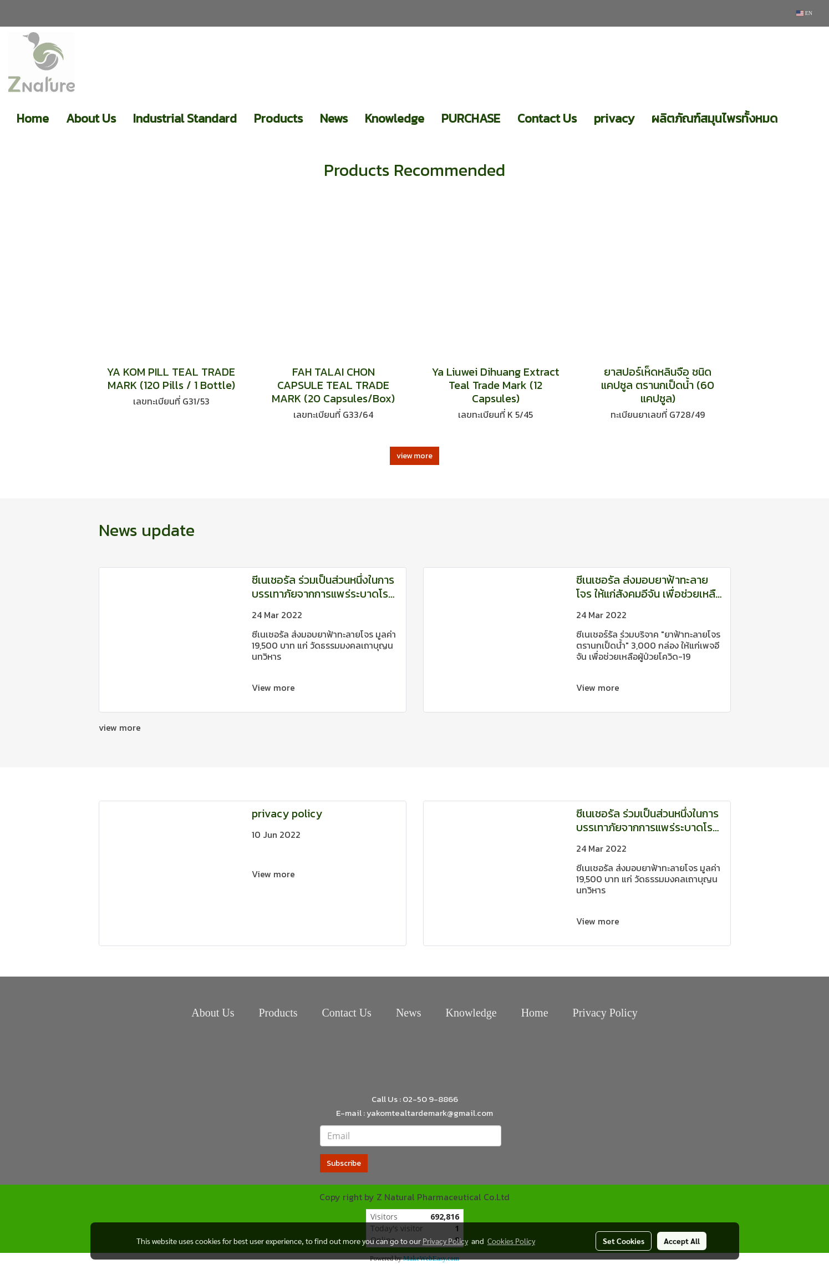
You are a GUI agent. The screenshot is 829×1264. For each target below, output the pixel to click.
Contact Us (547, 118)
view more (414, 456)
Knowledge (394, 118)
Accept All (682, 1241)
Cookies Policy (511, 1241)
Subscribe (344, 1163)
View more (274, 687)
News (334, 118)
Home (33, 118)
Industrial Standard (185, 118)
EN (804, 13)
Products (278, 118)
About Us (91, 118)
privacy (614, 118)
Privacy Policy (605, 1013)
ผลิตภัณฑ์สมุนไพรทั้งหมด (714, 118)
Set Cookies (623, 1241)
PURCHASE (470, 118)
